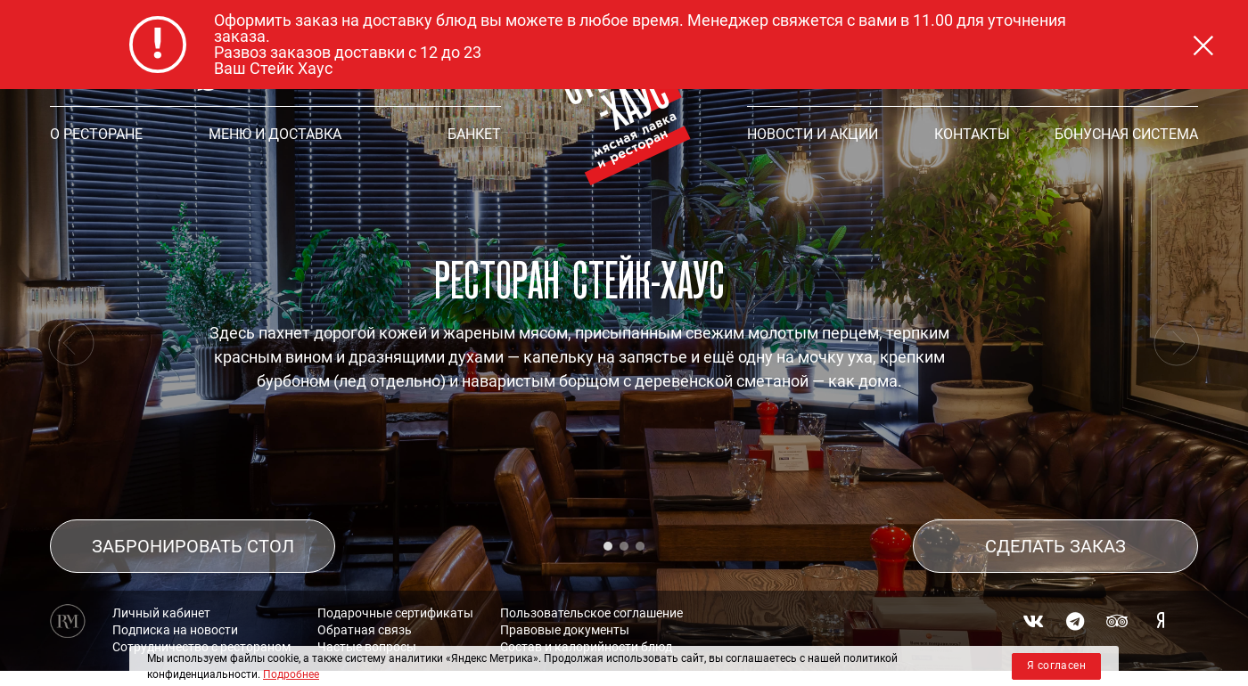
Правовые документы (564, 610)
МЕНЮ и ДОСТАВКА (275, 134)
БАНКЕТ (474, 134)
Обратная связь (364, 610)
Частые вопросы (366, 627)
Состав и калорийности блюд (586, 627)
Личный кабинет (161, 593)
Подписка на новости (175, 610)
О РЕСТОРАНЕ (96, 134)
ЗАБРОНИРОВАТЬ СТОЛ (193, 526)
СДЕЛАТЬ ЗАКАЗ (1055, 526)
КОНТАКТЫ (972, 134)
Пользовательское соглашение (591, 593)
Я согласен (1056, 665)
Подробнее (291, 674)
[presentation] (71, 343)
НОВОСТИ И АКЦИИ (812, 134)
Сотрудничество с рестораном (201, 627)
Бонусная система (1126, 134)
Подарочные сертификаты (395, 593)
